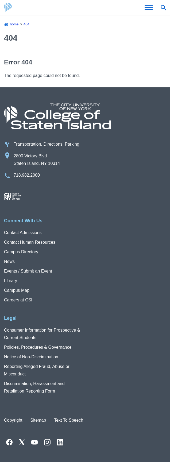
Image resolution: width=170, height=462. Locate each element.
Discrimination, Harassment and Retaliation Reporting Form (34, 387)
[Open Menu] (149, 7)
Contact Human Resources (29, 242)
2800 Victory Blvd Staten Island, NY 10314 (37, 160)
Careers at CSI (18, 300)
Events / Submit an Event (28, 271)
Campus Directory (21, 252)
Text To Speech (68, 420)
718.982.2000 (27, 175)
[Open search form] (163, 7)
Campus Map (16, 290)
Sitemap (38, 420)
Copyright (13, 420)
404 (26, 24)
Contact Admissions (23, 232)
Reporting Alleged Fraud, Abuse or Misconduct (36, 370)
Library (10, 280)
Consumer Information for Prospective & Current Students (42, 334)
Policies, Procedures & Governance (38, 347)
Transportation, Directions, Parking (46, 144)
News (9, 261)
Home (14, 24)
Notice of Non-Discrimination (31, 357)
